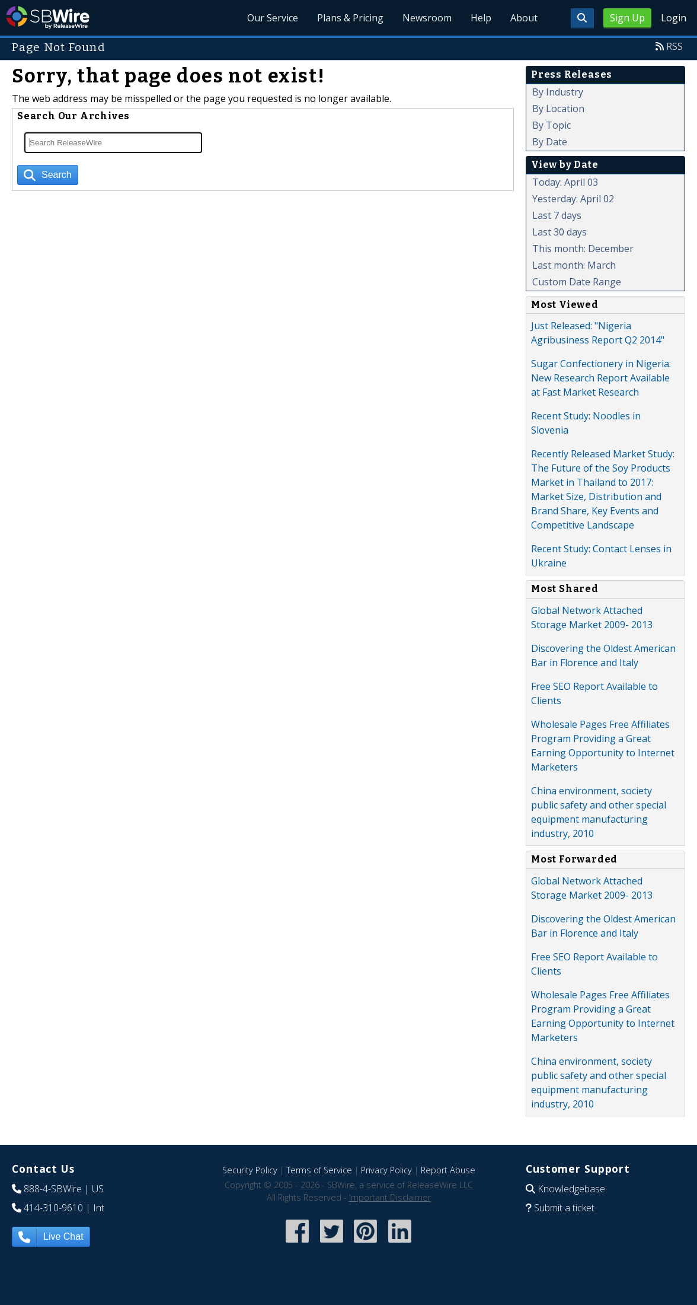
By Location (558, 108)
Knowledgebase (571, 1188)
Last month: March (574, 265)
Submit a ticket (564, 1207)
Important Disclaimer (390, 1197)
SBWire (47, 17)
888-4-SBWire (53, 1188)
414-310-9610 (53, 1207)
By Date (549, 141)
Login (673, 17)
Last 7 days (556, 215)
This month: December (583, 248)
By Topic (551, 125)
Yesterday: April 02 (573, 198)
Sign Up (627, 17)
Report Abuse (448, 1170)
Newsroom (427, 17)
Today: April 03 (565, 182)
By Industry (557, 91)
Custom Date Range (576, 281)
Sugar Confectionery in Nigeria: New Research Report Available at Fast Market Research (601, 378)
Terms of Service (319, 1170)
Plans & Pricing (350, 17)
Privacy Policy (386, 1170)
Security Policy (249, 1170)
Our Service (272, 17)
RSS (674, 46)
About (524, 17)
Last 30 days (559, 231)
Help (481, 17)
